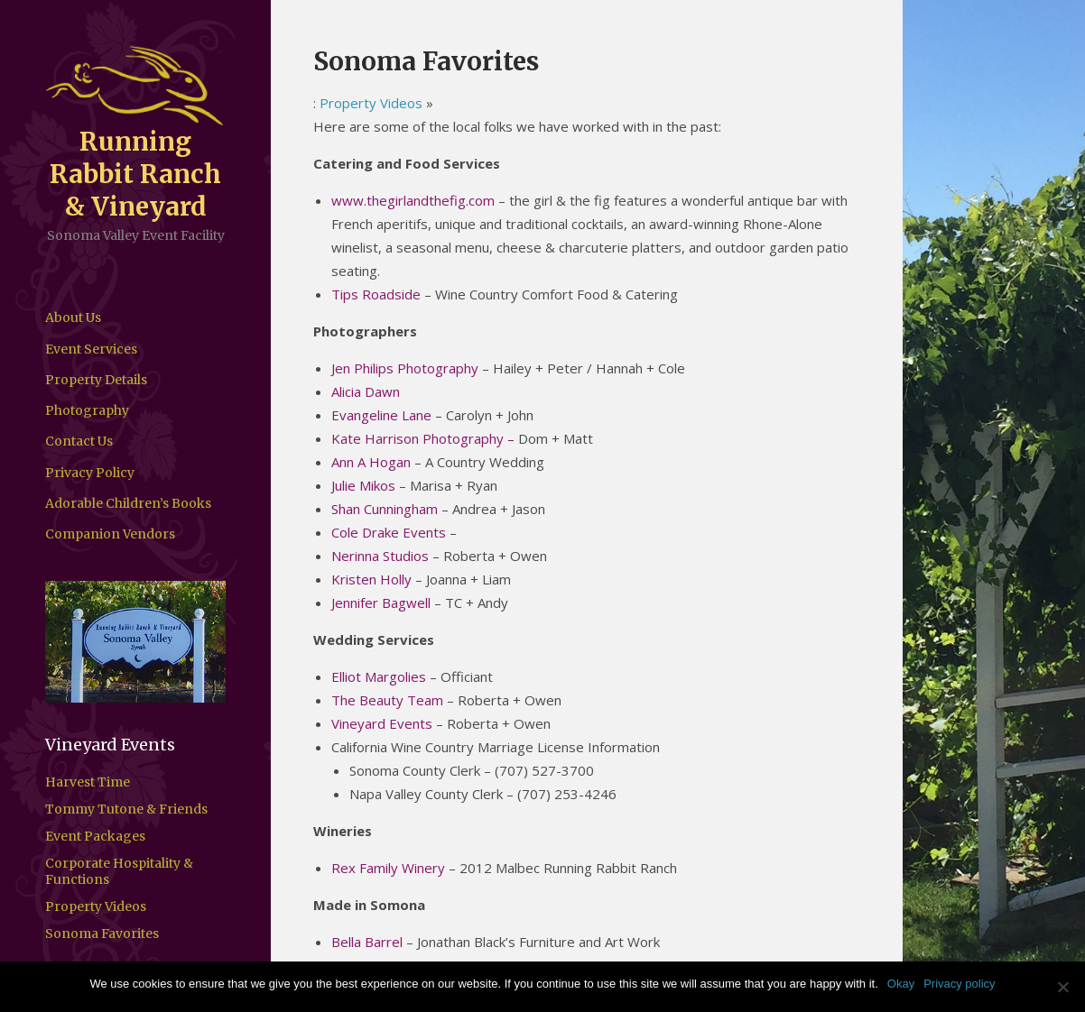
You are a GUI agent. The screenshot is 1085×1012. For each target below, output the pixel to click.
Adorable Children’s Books (128, 503)
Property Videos (95, 906)
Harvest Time (87, 782)
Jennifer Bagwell (381, 602)
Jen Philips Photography (404, 368)
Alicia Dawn (365, 391)
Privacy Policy (89, 473)
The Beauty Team (387, 700)
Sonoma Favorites (102, 933)
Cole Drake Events (388, 532)
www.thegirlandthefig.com (413, 200)
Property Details (96, 380)
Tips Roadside (376, 294)
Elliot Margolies (378, 676)
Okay (900, 983)
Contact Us (79, 441)
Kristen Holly (371, 579)
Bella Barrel (367, 942)
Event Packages (95, 836)
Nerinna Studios (380, 556)
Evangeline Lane (381, 415)
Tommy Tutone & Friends (126, 809)
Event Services (91, 349)
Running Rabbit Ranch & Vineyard (135, 174)
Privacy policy (959, 983)
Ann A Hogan (371, 462)
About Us (73, 317)
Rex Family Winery (388, 868)
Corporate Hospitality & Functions (119, 871)
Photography (87, 410)
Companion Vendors (110, 534)
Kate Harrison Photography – (424, 438)
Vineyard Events (381, 723)
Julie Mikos (363, 485)
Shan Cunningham (384, 509)
